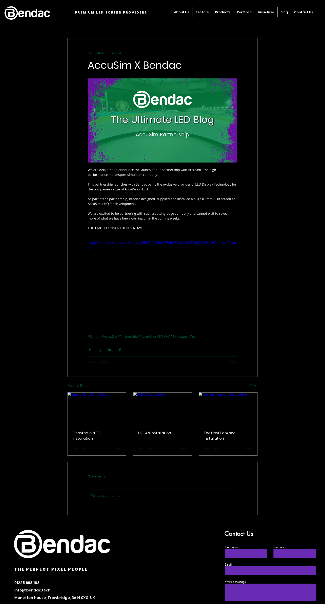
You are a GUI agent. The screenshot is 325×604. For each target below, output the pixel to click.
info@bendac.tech (32, 590)
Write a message (235, 581)
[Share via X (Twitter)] (99, 350)
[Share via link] (119, 350)
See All (252, 385)
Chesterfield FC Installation (86, 435)
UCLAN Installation (154, 432)
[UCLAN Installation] (162, 409)
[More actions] (234, 53)
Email (228, 564)
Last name (279, 547)
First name (231, 547)
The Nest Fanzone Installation (219, 435)
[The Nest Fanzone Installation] (228, 409)
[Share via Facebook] (90, 350)
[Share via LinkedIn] (109, 350)
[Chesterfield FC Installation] (97, 409)
